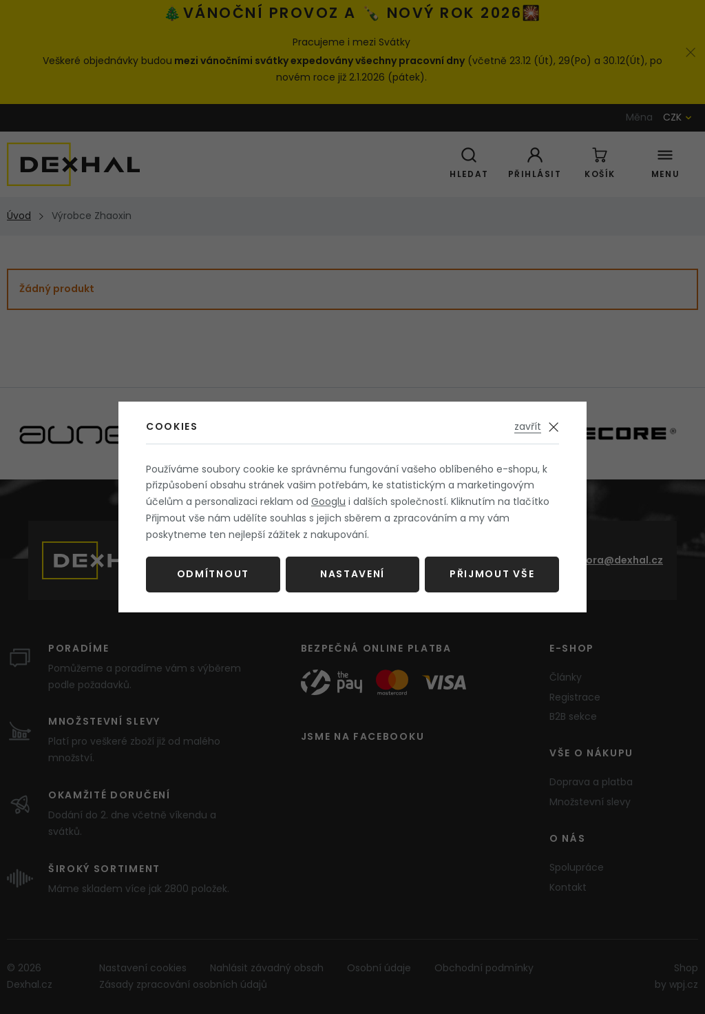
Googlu (328, 501)
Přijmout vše (492, 574)
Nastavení (352, 574)
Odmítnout (213, 574)
